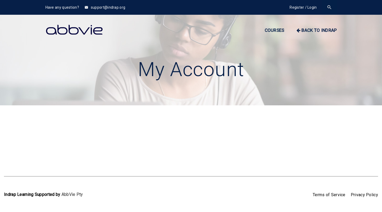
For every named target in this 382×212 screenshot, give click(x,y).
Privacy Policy (364, 194)
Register (297, 7)
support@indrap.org (105, 7)
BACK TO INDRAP (316, 30)
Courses (274, 30)
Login (312, 7)
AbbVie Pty (72, 194)
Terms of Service (329, 194)
